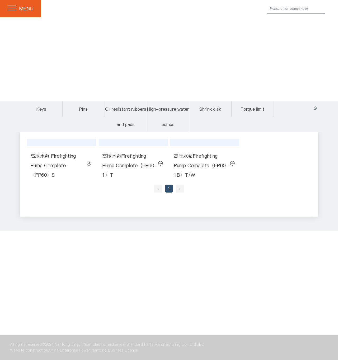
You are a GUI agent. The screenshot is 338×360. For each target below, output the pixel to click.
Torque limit (182, 311)
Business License (123, 350)
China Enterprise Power (69, 350)
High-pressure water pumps (168, 116)
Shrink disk (210, 109)
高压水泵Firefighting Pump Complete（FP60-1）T (129, 165)
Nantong (99, 350)
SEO (200, 344)
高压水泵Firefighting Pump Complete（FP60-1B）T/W (201, 165)
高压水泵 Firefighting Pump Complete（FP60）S (53, 165)
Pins (83, 109)
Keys (41, 109)
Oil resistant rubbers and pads (125, 116)
